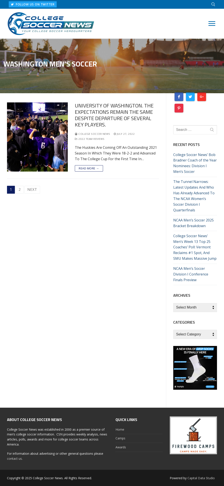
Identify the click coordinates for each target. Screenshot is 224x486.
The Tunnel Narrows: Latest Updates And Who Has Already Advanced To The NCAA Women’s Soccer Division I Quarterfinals (194, 195)
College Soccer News (92, 133)
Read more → (89, 168)
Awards (121, 447)
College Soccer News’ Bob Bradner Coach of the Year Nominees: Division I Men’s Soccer (195, 163)
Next (32, 189)
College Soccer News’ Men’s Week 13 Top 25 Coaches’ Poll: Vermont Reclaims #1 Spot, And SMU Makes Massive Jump (195, 247)
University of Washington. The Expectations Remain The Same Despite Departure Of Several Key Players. (114, 115)
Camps (120, 438)
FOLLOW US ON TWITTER (32, 4)
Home (120, 429)
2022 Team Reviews (90, 138)
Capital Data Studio (201, 478)
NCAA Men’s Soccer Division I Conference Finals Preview (190, 274)
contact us (14, 458)
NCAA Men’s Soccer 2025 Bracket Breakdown (193, 223)
